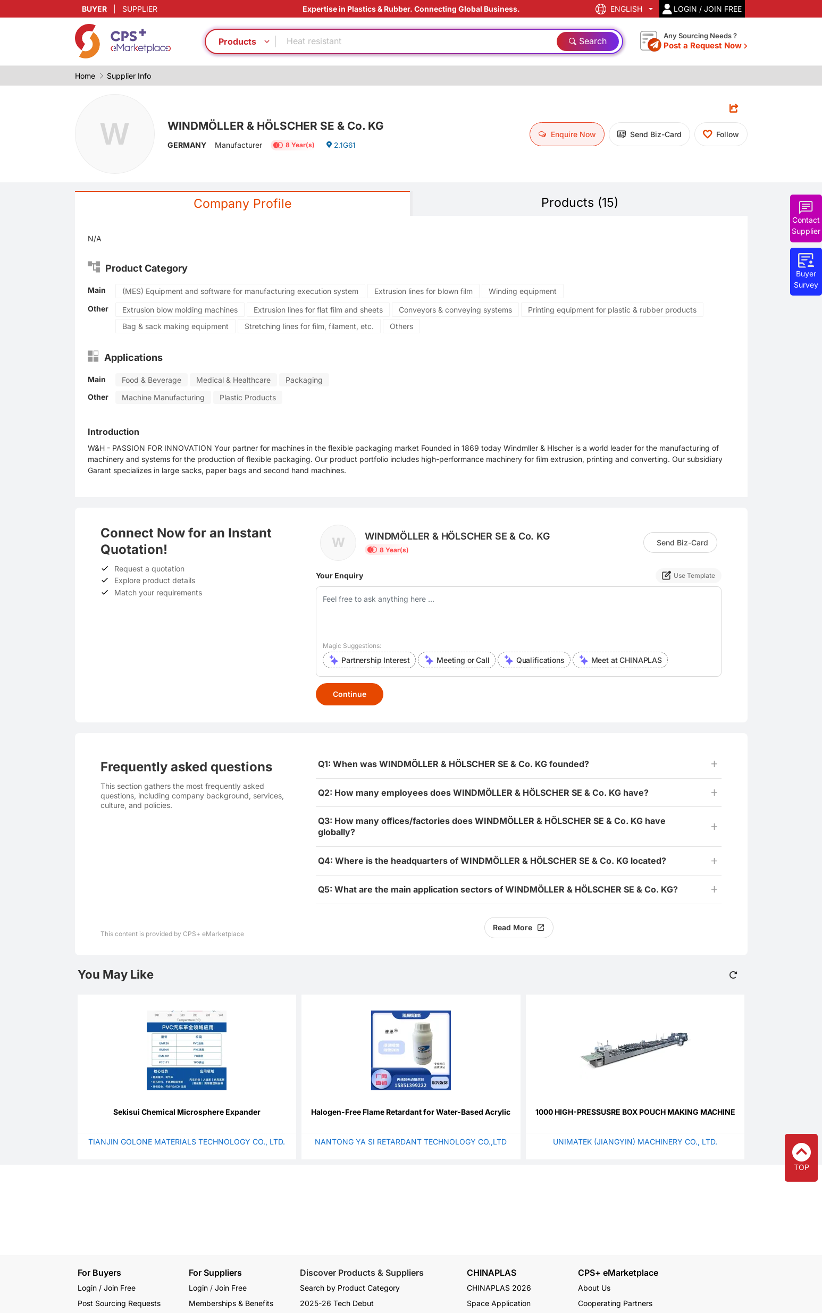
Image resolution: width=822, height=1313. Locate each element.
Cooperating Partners (615, 1303)
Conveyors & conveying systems (455, 310)
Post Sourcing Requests (119, 1303)
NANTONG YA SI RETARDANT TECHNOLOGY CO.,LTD (411, 1142)
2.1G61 (341, 145)
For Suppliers (215, 1272)
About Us (594, 1287)
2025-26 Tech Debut (337, 1303)
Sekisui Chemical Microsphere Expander (187, 1112)
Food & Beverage (151, 380)
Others (401, 326)
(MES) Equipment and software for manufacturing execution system (240, 291)
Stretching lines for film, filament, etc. (309, 326)
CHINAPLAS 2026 (499, 1287)
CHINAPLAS (491, 1273)
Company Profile (242, 204)
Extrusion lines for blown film (423, 291)
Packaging (304, 380)
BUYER (94, 8)
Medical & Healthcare (233, 380)
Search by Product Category (350, 1287)
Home (85, 75)
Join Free (231, 1287)
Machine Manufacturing (163, 397)
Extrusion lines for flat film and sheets (318, 310)
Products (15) (580, 203)
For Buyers (99, 1272)
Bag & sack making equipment (175, 326)
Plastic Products (248, 397)
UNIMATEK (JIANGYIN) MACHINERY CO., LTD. (635, 1142)
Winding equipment (523, 291)
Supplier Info (129, 75)
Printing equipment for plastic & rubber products (612, 310)
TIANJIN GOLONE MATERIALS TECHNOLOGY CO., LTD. (186, 1142)
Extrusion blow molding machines (180, 310)
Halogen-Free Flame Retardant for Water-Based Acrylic (410, 1112)
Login (198, 1287)
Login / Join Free (107, 1287)
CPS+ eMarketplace (618, 1273)
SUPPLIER (139, 8)
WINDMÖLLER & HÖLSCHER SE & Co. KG (280, 125)
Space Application (499, 1303)
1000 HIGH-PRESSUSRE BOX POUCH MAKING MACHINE (635, 1112)
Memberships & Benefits (231, 1303)
